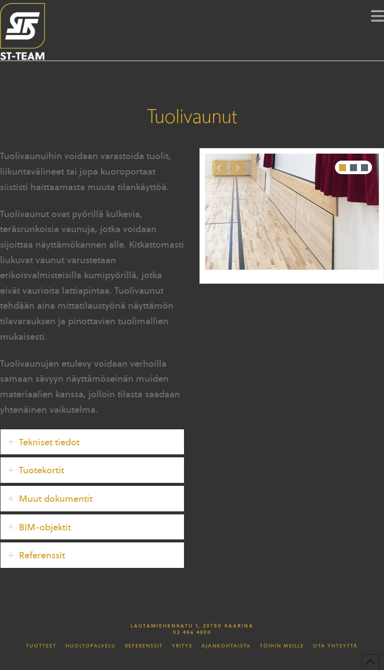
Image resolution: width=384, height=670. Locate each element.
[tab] (92, 442)
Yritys (182, 645)
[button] (377, 15)
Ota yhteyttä (335, 645)
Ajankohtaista (226, 645)
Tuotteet (41, 645)
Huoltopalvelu (91, 645)
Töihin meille (282, 645)
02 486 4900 (192, 631)
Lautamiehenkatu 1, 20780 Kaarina (192, 625)
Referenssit (144, 645)
